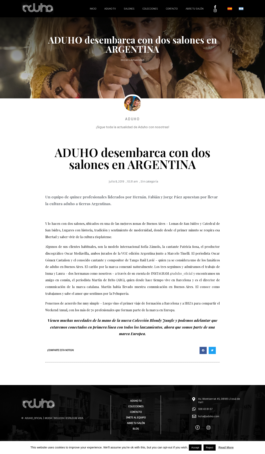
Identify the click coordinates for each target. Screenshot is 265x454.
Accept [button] (195, 447)
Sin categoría (149, 181)
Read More (226, 447)
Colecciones (150, 8)
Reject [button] (209, 447)
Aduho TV (110, 8)
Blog (136, 428)
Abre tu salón (195, 8)
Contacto (172, 8)
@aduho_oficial (181, 273)
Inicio (93, 8)
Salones (129, 8)
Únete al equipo (136, 417)
